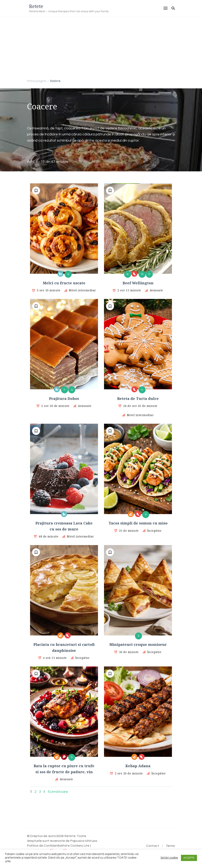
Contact (152, 845)
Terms (170, 845)
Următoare (59, 792)
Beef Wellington (138, 283)
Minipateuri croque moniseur (138, 644)
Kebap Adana (137, 765)
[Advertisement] (101, 47)
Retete (36, 6)
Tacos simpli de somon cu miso (138, 523)
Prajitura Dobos (64, 398)
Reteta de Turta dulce (138, 398)
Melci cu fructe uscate (64, 283)
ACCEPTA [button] (189, 857)
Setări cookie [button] (169, 857)
